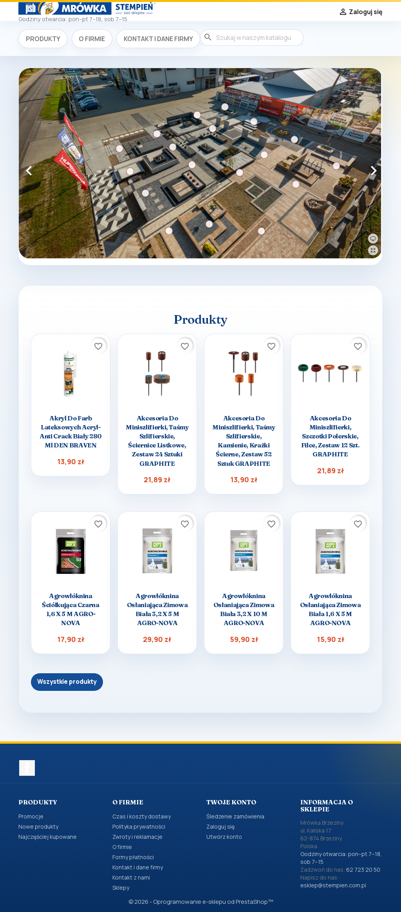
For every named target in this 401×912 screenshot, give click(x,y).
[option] (200, 163)
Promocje (30, 816)
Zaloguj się (220, 826)
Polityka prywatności (138, 826)
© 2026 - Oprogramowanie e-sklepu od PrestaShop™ (200, 902)
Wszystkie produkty (67, 682)
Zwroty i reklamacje (137, 836)
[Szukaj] (251, 37)
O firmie (92, 38)
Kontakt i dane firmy (158, 38)
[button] (46, 166)
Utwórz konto (224, 836)
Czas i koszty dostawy (141, 816)
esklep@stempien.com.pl (333, 885)
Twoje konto (231, 802)
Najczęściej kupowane (47, 836)
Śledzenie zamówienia (235, 816)
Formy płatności (133, 857)
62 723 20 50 (363, 869)
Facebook (27, 768)
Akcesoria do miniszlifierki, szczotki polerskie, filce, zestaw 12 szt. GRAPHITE (330, 436)
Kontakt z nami (131, 877)
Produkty (43, 38)
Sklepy (120, 887)
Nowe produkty (38, 826)
